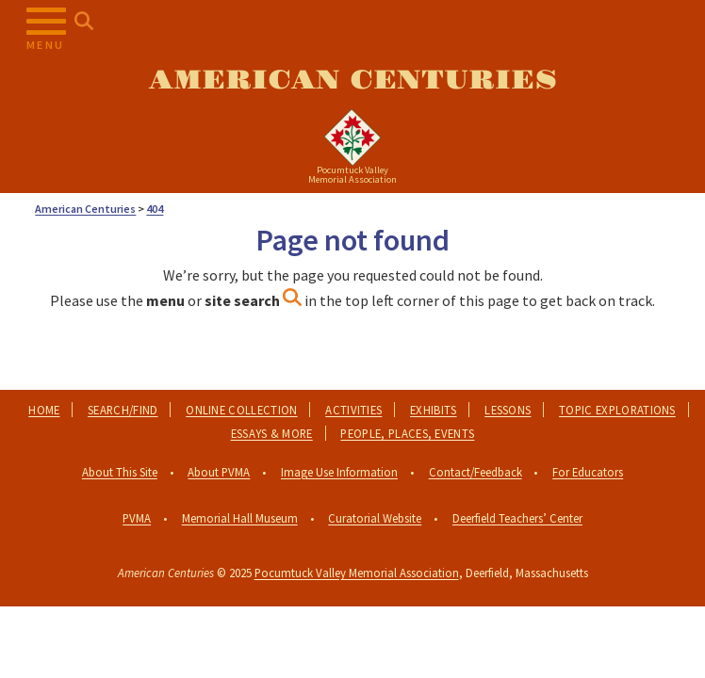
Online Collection (241, 409)
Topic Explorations (617, 409)
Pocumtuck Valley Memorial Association (356, 572)
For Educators (587, 471)
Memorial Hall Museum (240, 517)
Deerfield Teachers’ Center (517, 517)
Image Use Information (339, 471)
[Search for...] (84, 21)
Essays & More (272, 433)
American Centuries (353, 80)
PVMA (137, 517)
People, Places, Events (407, 433)
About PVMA (219, 471)
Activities (353, 409)
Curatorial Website (374, 517)
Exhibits (433, 409)
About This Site (119, 471)
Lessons (507, 409)
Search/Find (123, 409)
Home (43, 409)
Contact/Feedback (475, 471)
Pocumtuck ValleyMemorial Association (352, 175)
